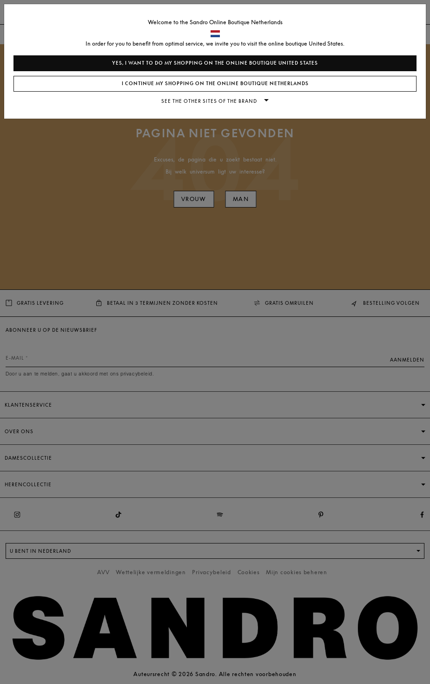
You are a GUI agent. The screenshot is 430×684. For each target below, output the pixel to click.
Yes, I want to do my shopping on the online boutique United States (215, 63)
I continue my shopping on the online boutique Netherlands (215, 83)
